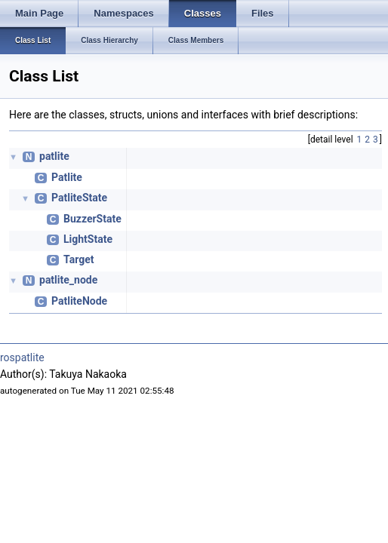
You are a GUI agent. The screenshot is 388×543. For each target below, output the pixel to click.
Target (78, 259)
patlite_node (68, 280)
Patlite (66, 177)
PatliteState (79, 198)
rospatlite (22, 357)
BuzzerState (92, 219)
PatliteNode (79, 301)
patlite (54, 156)
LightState (87, 239)
